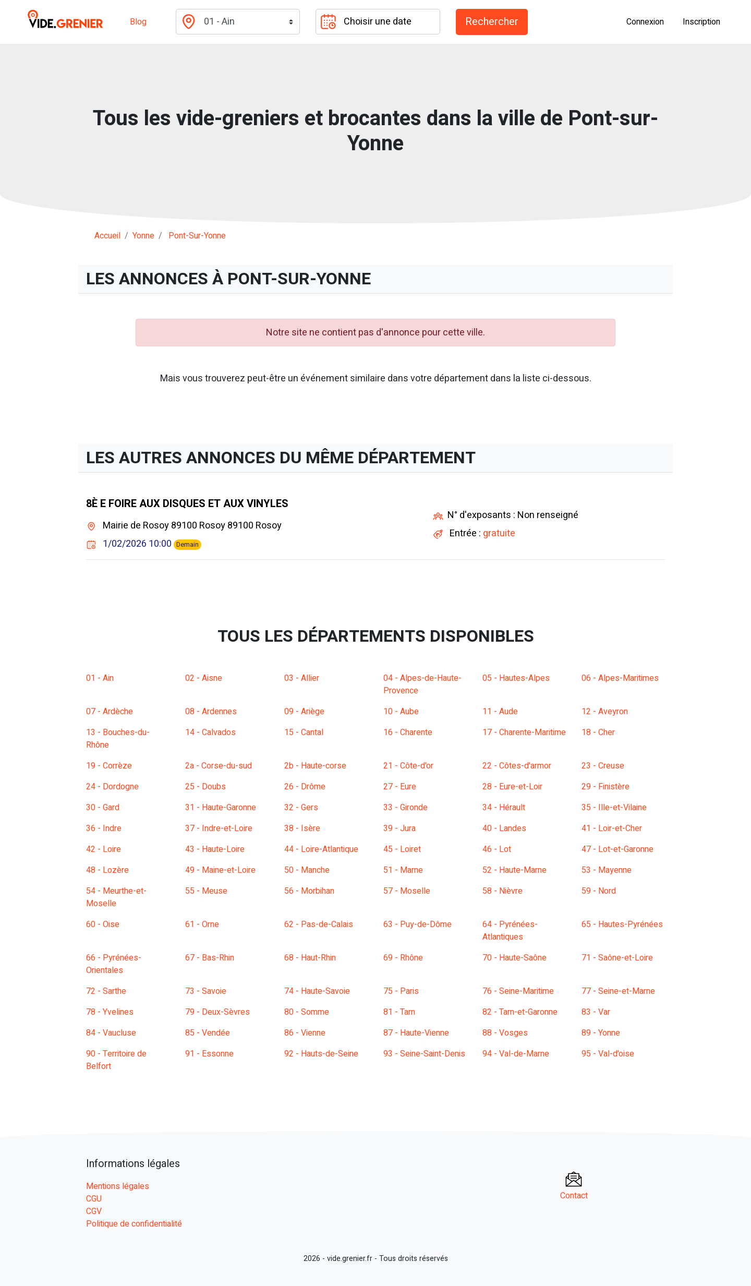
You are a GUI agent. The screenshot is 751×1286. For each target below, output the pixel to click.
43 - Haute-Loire (215, 849)
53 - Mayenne (607, 870)
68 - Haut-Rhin (310, 958)
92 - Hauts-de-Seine (321, 1054)
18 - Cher (598, 732)
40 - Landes (504, 828)
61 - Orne (202, 924)
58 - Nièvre (502, 891)
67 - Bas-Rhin (209, 958)
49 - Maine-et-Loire (220, 870)
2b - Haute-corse (315, 766)
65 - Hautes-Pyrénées (622, 924)
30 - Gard (102, 807)
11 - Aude (500, 711)
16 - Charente (407, 732)
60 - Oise (102, 924)
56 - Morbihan (309, 891)
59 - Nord (599, 891)
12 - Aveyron (605, 711)
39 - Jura (399, 828)
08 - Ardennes (211, 711)
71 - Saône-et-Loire (617, 958)
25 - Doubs (205, 786)
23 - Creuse (603, 766)
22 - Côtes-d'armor (516, 766)
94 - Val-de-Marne (515, 1054)
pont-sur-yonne (197, 236)
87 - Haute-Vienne (416, 1033)
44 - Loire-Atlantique (321, 849)
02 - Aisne (203, 678)
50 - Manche (307, 870)
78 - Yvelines (110, 1012)
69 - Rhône (403, 958)
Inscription (701, 22)
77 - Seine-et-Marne (618, 991)
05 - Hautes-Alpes (516, 678)
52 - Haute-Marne (514, 870)
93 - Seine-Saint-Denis (424, 1054)
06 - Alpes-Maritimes (620, 678)
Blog (138, 22)
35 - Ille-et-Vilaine (614, 807)
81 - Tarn (399, 1012)
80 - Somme (306, 1012)
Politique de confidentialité (134, 1224)
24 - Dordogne (112, 786)
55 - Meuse (206, 891)
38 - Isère (302, 828)
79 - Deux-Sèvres (217, 1012)
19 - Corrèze (109, 766)
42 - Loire (103, 849)
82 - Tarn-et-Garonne (520, 1012)
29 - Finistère (605, 786)
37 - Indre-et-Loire (218, 828)
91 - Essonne (209, 1054)
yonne (143, 236)
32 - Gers (301, 807)
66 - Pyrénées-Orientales (113, 964)
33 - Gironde (405, 807)
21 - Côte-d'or (408, 766)
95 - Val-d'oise (608, 1054)
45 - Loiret (402, 849)
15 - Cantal (303, 732)
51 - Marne (403, 870)
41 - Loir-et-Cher (612, 828)
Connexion (645, 22)
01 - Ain (100, 678)
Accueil (107, 236)
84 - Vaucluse (111, 1033)
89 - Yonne (601, 1033)
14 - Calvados (210, 732)
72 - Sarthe (106, 991)
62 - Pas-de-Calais (318, 924)
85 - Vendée (207, 1033)
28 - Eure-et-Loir (512, 786)
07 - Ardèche (109, 711)
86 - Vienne (304, 1033)
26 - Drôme (304, 786)
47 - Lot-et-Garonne (617, 849)
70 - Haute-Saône (514, 958)
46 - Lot (496, 849)
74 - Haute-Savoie (317, 991)
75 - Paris (401, 991)
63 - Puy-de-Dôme (417, 924)
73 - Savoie (205, 991)
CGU (94, 1199)
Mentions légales (117, 1186)
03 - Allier (301, 678)
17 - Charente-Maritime (524, 732)
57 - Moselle (406, 891)
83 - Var (596, 1012)
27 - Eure (399, 786)
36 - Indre (104, 828)
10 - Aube (401, 711)
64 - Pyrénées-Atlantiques (510, 930)
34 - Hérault (503, 807)
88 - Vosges (505, 1033)
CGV (94, 1211)
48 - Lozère (107, 870)
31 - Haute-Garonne (220, 807)
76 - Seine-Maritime (518, 991)
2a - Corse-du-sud (218, 766)
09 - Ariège (304, 711)
